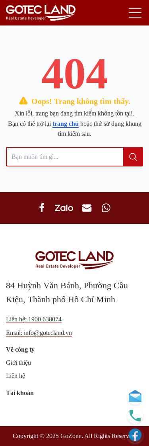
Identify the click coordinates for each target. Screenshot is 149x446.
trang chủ (65, 123)
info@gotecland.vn (48, 332)
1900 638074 (45, 319)
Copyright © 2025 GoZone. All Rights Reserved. (75, 435)
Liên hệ (15, 375)
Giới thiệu (18, 362)
